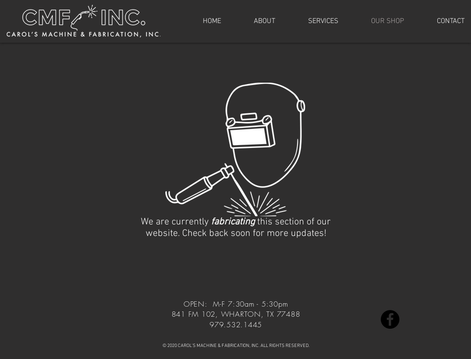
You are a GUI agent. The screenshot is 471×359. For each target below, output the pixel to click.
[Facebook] (390, 319)
